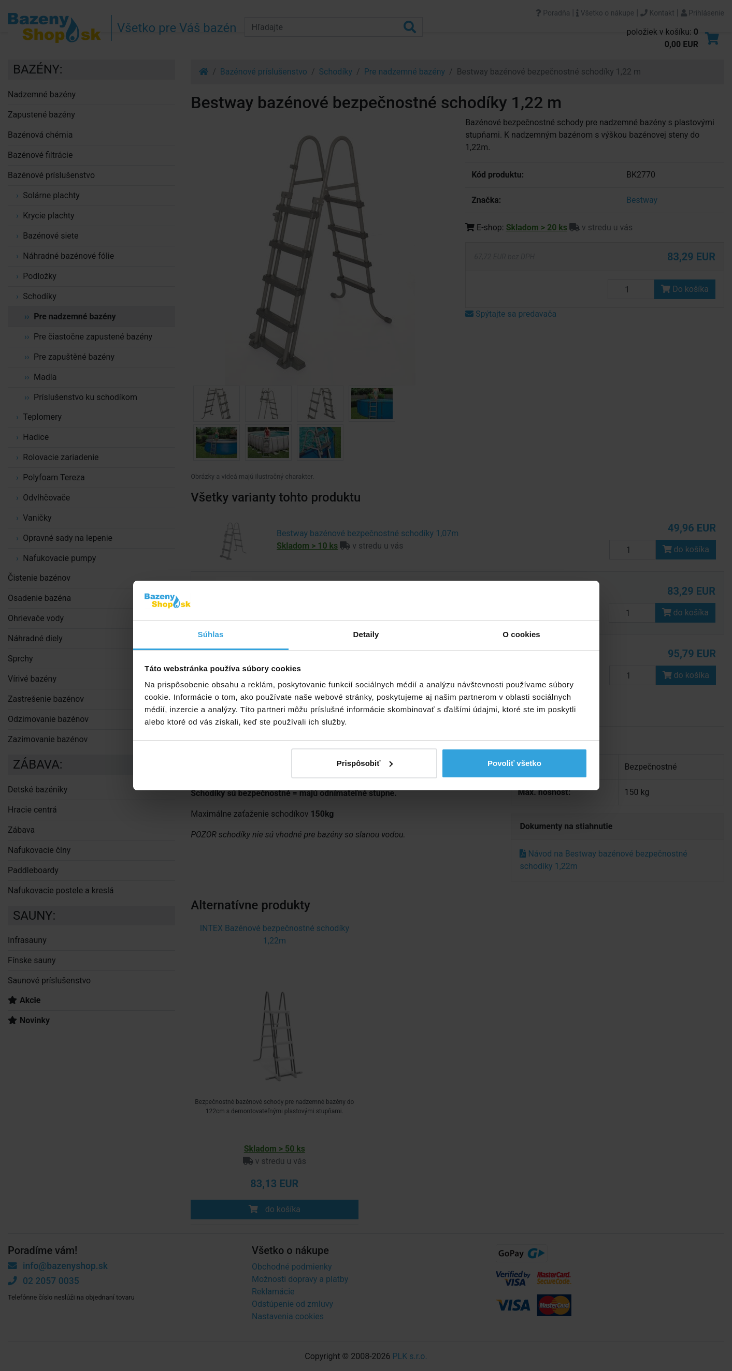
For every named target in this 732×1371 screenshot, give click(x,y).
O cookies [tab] (521, 634)
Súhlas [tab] (211, 634)
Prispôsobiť (365, 763)
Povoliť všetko (514, 763)
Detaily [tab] (366, 634)
